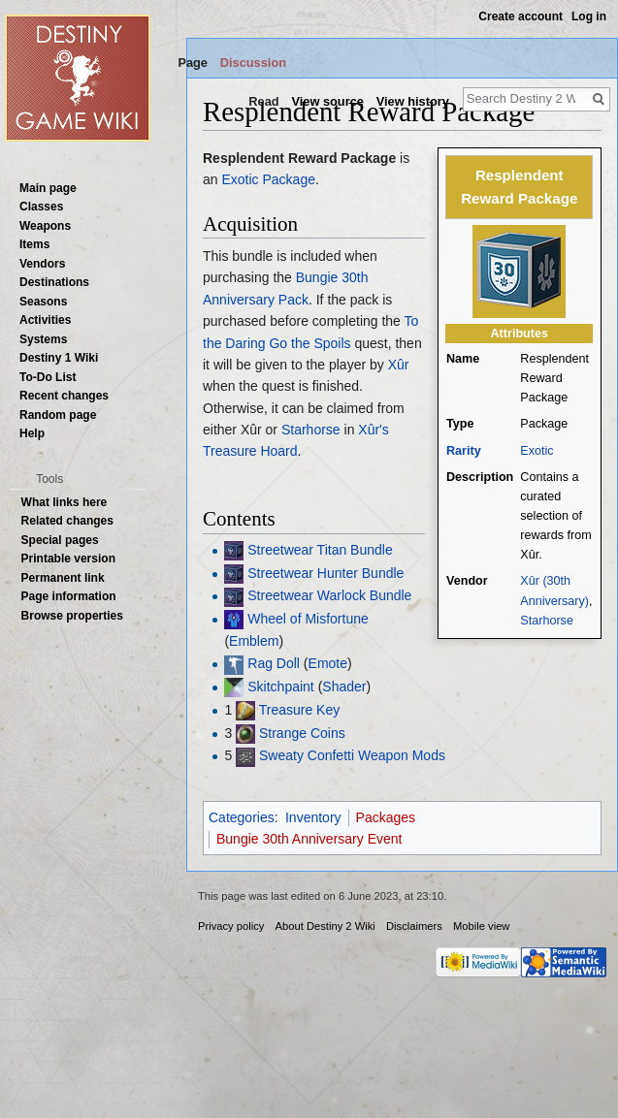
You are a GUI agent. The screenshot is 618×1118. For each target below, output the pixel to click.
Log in (588, 16)
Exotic (536, 451)
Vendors (42, 264)
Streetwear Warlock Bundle (329, 595)
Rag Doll (273, 663)
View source (327, 101)
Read (263, 101)
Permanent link (63, 578)
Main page (48, 188)
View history (412, 101)
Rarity (463, 451)
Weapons (45, 226)
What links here (64, 502)
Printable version (68, 558)
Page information (68, 596)
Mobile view (481, 926)
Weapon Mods (401, 755)
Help (32, 433)
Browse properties (72, 616)
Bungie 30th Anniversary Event (309, 838)
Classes (41, 206)
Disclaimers (414, 926)
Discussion (253, 62)
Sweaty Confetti (306, 755)
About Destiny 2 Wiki (325, 926)
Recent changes (64, 395)
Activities (45, 320)
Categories (242, 817)
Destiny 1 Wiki (58, 358)
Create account (520, 16)
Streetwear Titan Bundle (319, 550)
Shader (344, 686)
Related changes (67, 520)
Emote (328, 663)
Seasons (43, 301)
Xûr (398, 364)
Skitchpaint (280, 686)
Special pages (60, 540)
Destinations (54, 282)
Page (193, 62)
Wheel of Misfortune (308, 618)
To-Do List (47, 377)
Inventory (313, 817)
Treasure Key (300, 710)
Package (288, 179)
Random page (57, 415)
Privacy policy (231, 926)
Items (34, 244)
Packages (385, 817)
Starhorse (546, 620)
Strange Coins (302, 733)
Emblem (253, 641)
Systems (43, 339)
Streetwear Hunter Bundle (325, 573)
